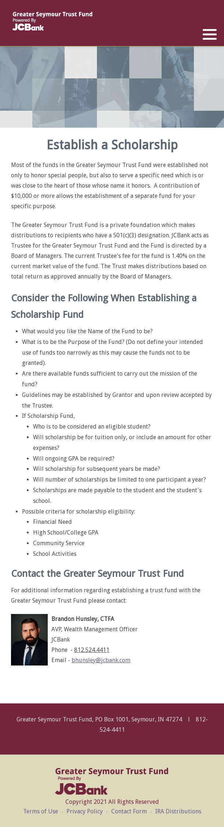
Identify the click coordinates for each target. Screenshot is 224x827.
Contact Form (129, 811)
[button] (210, 34)
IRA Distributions (178, 811)
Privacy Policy (84, 811)
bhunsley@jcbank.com (101, 660)
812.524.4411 (91, 649)
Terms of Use (40, 811)
